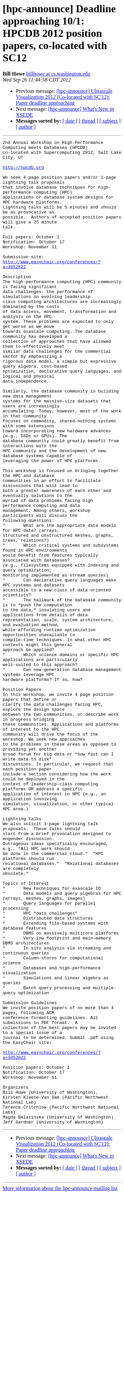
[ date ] (69, 121)
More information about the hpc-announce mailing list (60, 1385)
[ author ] (26, 127)
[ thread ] (88, 121)
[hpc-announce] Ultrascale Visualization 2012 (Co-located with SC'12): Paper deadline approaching (64, 97)
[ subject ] (110, 121)
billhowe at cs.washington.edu (58, 74)
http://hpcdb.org (23, 173)
